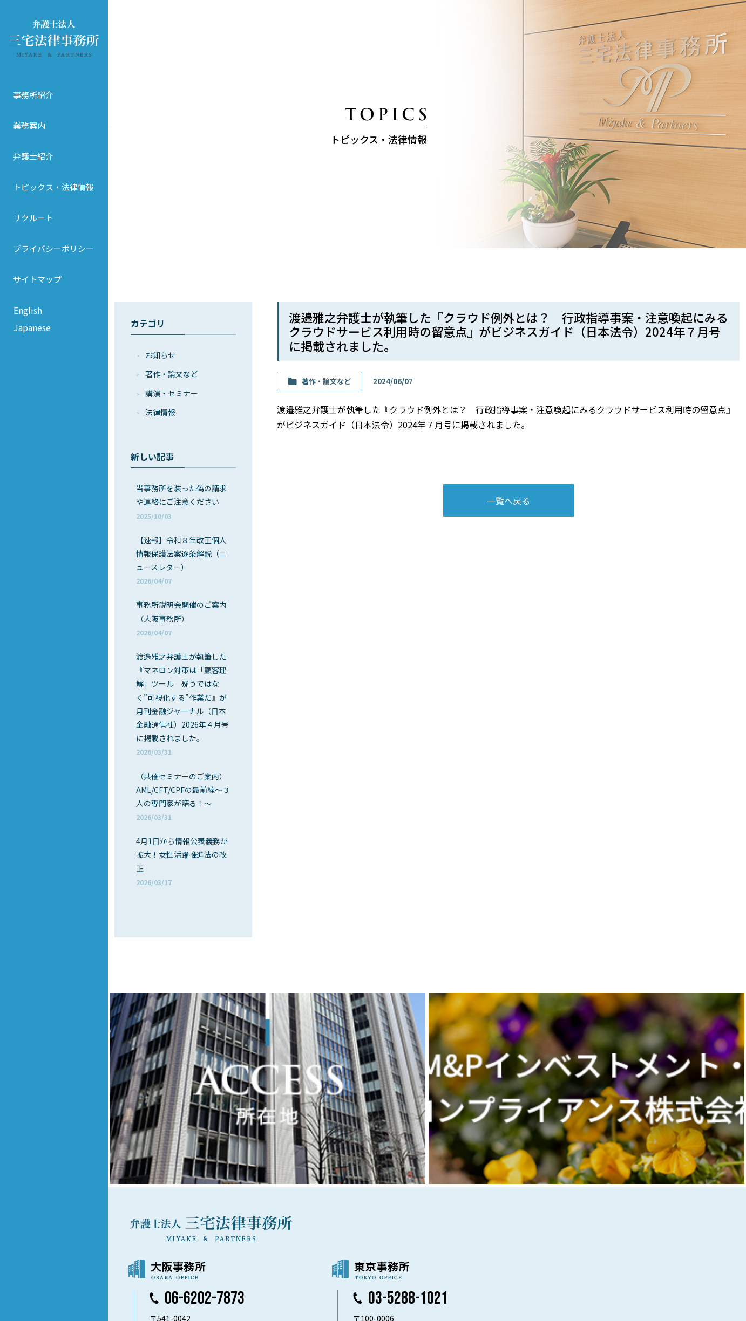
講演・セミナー (171, 393)
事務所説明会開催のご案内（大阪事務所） (181, 617)
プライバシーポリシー (53, 248)
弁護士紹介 (33, 156)
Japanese (32, 327)
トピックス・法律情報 (53, 187)
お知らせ (160, 355)
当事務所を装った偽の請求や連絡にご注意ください (181, 501)
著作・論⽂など (171, 373)
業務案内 (29, 125)
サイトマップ (37, 279)
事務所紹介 (33, 94)
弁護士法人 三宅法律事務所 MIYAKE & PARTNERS (54, 38)
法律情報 (160, 412)
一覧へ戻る (508, 500)
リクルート (33, 217)
